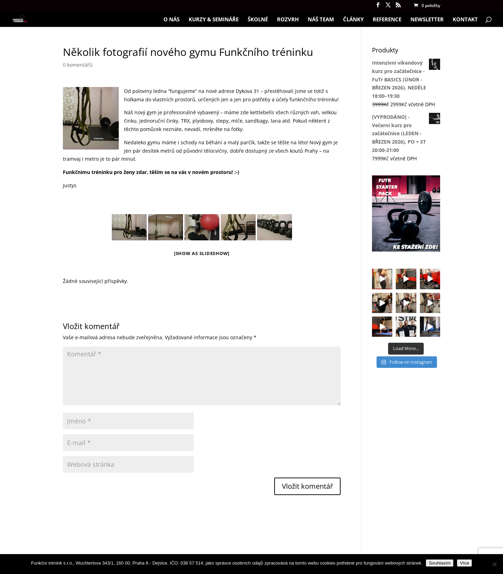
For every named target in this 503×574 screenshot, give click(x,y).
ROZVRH (288, 20)
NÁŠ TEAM (321, 20)
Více (464, 563)
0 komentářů (78, 64)
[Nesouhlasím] (494, 564)
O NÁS (171, 20)
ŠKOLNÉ (258, 20)
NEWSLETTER (427, 20)
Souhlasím (440, 563)
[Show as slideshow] (201, 253)
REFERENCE (387, 20)
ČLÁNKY (353, 20)
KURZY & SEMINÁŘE (214, 20)
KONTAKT (465, 20)
